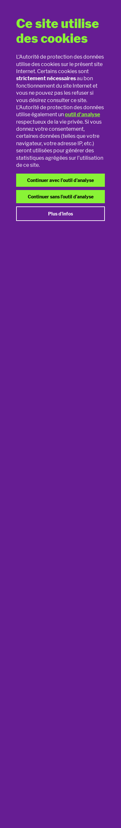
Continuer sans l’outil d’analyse (61, 196)
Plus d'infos (60, 213)
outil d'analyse (82, 114)
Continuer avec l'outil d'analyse (60, 180)
